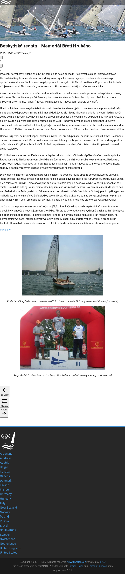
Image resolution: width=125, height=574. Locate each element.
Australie (5, 458)
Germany (6, 494)
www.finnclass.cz (76, 561)
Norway (5, 512)
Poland (4, 516)
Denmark (6, 480)
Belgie (4, 467)
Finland (4, 485)
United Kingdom (10, 548)
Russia (4, 521)
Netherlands (8, 543)
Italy (2, 503)
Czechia (5, 476)
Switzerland (7, 539)
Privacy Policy (76, 566)
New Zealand (8, 507)
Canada (5, 471)
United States (8, 552)
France (4, 489)
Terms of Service (98, 566)
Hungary (5, 498)
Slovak (4, 525)
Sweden (5, 534)
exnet (102, 561)
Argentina (6, 453)
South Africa (8, 530)
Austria (4, 462)
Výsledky (5, 230)
